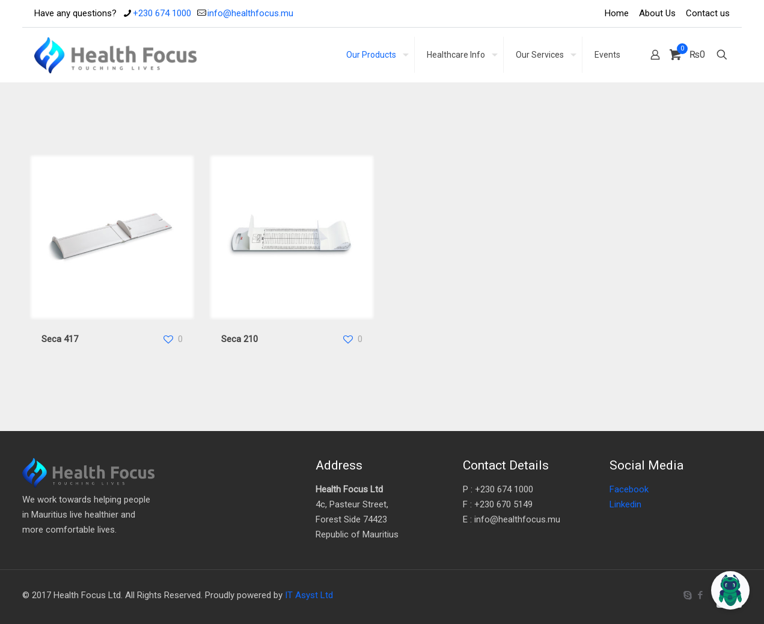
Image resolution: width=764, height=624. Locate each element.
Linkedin (625, 504)
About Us (657, 13)
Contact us (708, 13)
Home (617, 13)
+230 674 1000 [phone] (162, 13)
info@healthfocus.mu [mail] (250, 13)
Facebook (629, 489)
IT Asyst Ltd (309, 595)
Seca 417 (59, 339)
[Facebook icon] (699, 595)
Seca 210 (239, 339)
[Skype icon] (687, 595)
